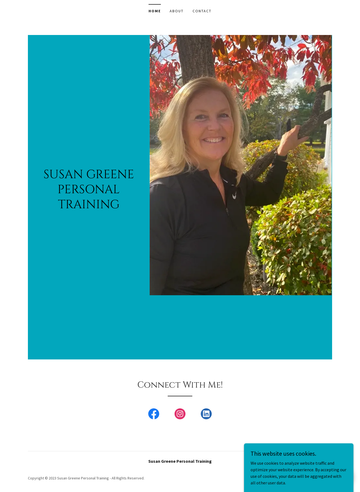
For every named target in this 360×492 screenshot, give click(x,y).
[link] (154, 415)
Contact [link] (202, 10)
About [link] (177, 10)
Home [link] (155, 10)
